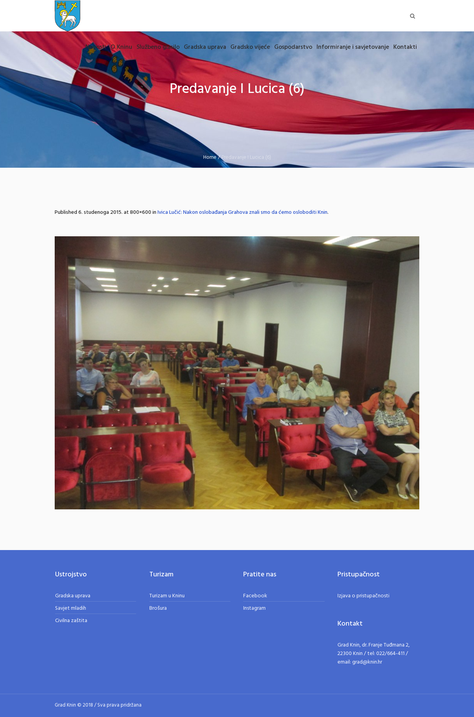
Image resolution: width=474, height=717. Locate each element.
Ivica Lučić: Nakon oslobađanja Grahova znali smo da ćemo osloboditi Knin (242, 212)
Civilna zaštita (71, 620)
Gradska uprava (72, 595)
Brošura (158, 608)
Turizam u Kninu (167, 595)
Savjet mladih (70, 608)
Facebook (255, 595)
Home (209, 157)
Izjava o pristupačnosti (363, 595)
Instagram (254, 608)
